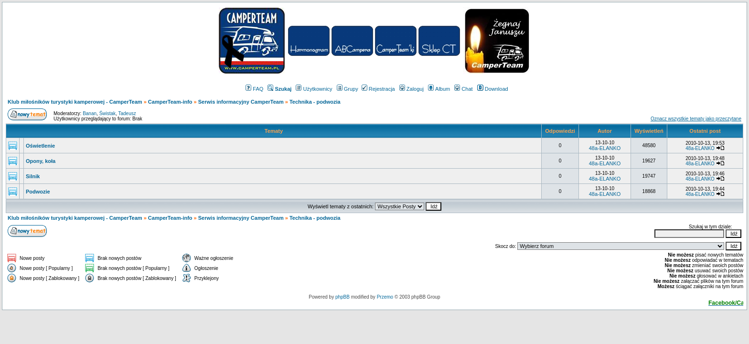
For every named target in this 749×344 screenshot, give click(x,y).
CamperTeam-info (170, 102)
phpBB (342, 297)
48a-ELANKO (605, 148)
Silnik (33, 176)
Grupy (347, 89)
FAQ (254, 89)
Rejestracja (378, 89)
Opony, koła (40, 161)
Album (439, 89)
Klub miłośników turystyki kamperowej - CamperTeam (75, 102)
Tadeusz (127, 113)
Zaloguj (411, 89)
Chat (463, 89)
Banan (89, 113)
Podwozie (38, 191)
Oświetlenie (40, 146)
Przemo (385, 297)
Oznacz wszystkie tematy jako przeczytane (696, 118)
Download (492, 89)
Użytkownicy (314, 89)
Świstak (107, 113)
